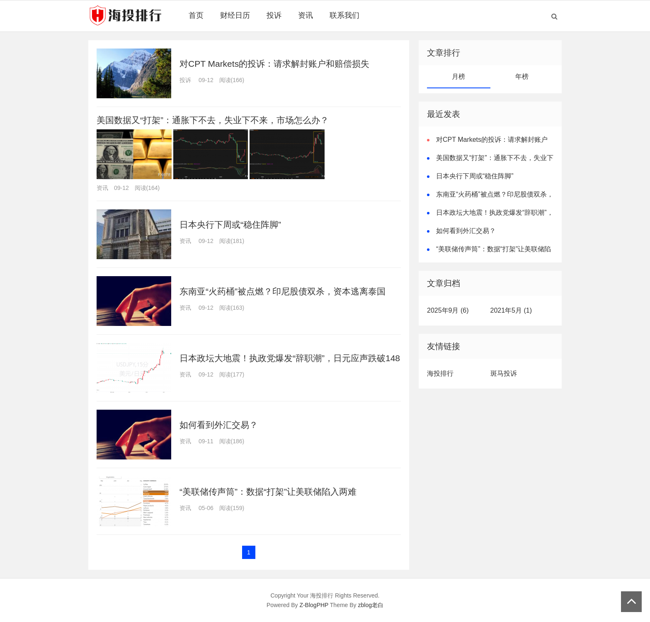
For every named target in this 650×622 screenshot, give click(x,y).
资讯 (305, 15)
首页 (196, 15)
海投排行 (440, 373)
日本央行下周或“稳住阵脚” (230, 224)
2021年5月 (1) (511, 310)
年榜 (522, 76)
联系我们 (344, 15)
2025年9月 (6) (448, 310)
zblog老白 (370, 605)
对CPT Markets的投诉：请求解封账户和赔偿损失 (274, 63)
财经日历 (235, 15)
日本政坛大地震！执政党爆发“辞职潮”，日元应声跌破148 (289, 358)
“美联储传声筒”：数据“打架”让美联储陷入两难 (268, 491)
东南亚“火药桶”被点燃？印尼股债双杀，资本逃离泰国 (282, 291)
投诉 (274, 15)
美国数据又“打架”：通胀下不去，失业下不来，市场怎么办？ (213, 120)
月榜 (458, 76)
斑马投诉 (503, 373)
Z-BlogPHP (313, 605)
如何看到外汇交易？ (218, 425)
